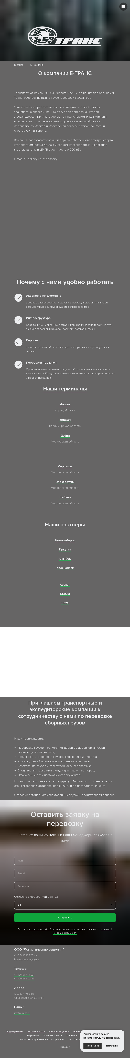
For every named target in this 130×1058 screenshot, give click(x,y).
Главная (18, 65)
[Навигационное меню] (123, 6)
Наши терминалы (65, 389)
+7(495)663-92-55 (24, 978)
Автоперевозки (36, 1031)
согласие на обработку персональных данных (55, 929)
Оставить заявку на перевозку (35, 159)
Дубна (65, 435)
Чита (65, 603)
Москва (65, 404)
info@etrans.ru (22, 1013)
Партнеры (33, 1035)
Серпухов (65, 466)
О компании (37, 65)
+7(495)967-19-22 (24, 974)
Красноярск (65, 568)
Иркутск (65, 549)
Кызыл (65, 594)
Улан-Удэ (65, 558)
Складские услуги (59, 1031)
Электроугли (65, 482)
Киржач (65, 420)
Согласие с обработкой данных (36, 897)
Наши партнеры (65, 524)
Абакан (65, 584)
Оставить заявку (52, 1035)
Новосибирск (65, 540)
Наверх (65, 1047)
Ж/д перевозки (14, 1031)
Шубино (65, 497)
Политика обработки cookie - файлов (42, 1039)
